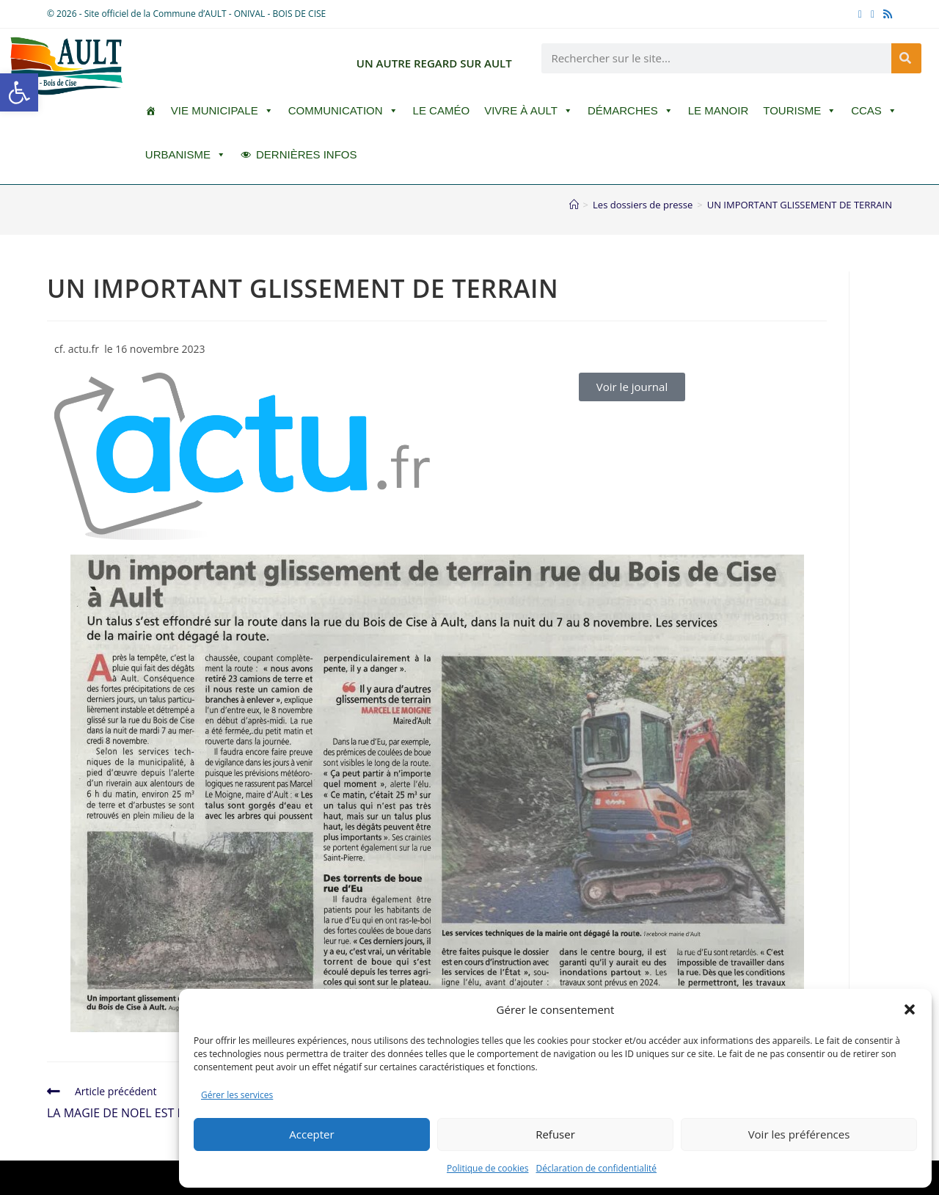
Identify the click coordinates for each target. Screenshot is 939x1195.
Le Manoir (718, 110)
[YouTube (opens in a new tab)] (872, 14)
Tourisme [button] (799, 111)
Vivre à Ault (528, 111)
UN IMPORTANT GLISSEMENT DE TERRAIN (799, 204)
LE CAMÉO (441, 110)
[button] (19, 92)
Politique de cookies (488, 1168)
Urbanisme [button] (185, 155)
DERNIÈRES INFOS (306, 154)
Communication (343, 111)
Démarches (630, 111)
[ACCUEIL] (150, 111)
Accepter (311, 1134)
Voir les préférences (799, 1134)
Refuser (555, 1134)
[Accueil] (574, 204)
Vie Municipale (222, 111)
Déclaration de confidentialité (596, 1168)
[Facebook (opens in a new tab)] (860, 14)
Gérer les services (237, 1095)
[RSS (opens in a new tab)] (885, 14)
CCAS (874, 111)
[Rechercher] (906, 58)
